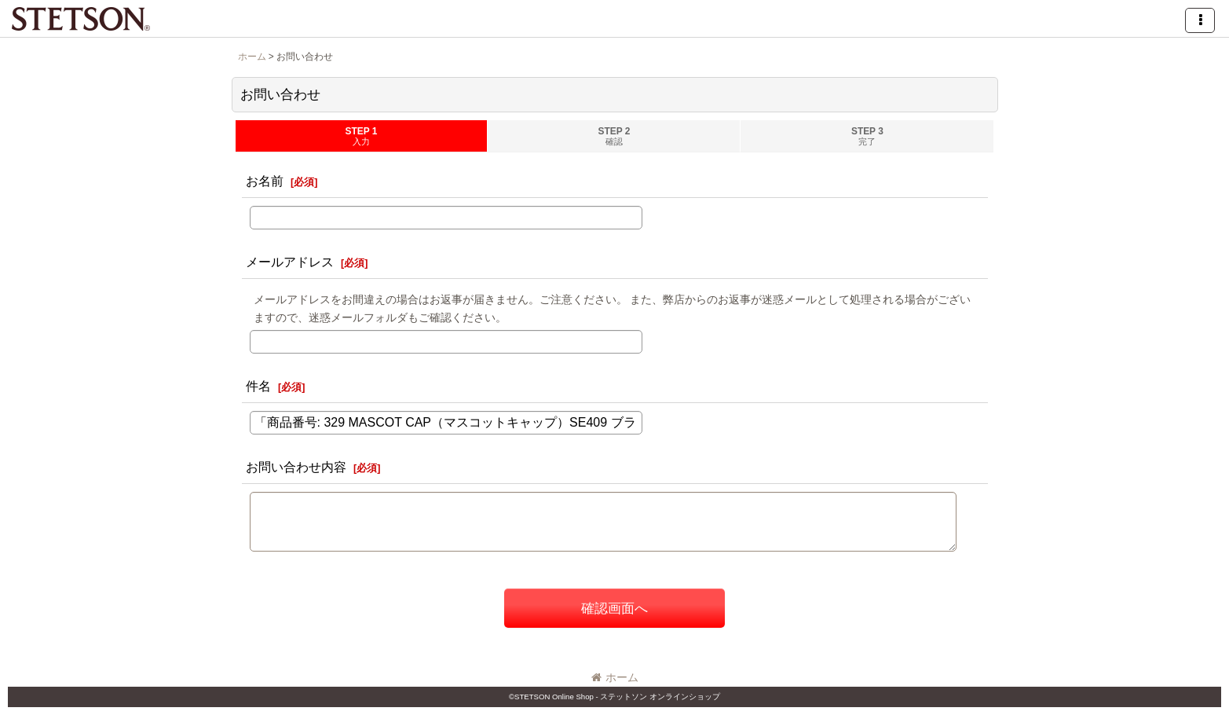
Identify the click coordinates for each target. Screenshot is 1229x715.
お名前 (264, 181)
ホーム (614, 677)
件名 (258, 386)
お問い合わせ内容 (296, 467)
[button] (1200, 20)
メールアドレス (290, 262)
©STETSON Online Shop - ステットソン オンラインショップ (614, 696)
